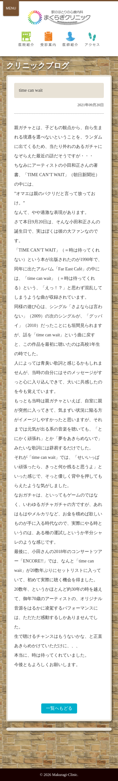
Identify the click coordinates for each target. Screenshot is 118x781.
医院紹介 (26, 38)
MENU (11, 8)
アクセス (92, 38)
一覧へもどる (59, 708)
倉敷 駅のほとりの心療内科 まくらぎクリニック (59, 17)
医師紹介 (70, 38)
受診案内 (48, 38)
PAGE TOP (59, 754)
